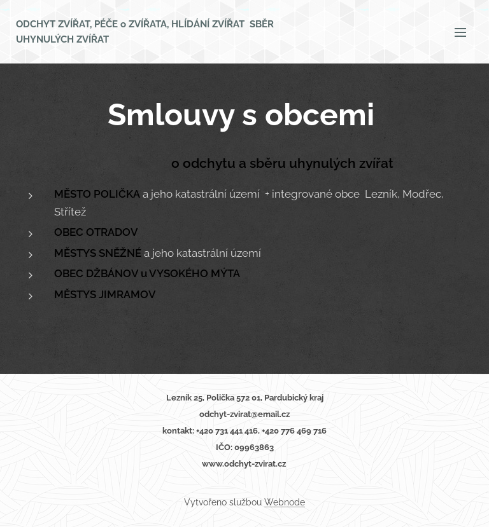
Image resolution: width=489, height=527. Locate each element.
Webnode (284, 502)
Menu (460, 32)
